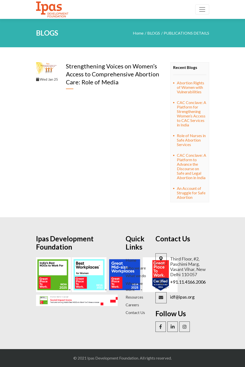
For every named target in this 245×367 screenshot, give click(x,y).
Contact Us (135, 312)
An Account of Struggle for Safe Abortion (191, 193)
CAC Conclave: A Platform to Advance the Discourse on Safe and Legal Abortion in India (191, 166)
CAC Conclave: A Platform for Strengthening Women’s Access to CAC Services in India (191, 113)
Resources (134, 297)
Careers (132, 304)
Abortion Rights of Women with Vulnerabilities (190, 87)
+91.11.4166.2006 (188, 282)
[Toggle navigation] (202, 9)
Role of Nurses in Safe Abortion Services (191, 140)
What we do (136, 275)
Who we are (136, 267)
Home (138, 33)
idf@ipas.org (182, 297)
